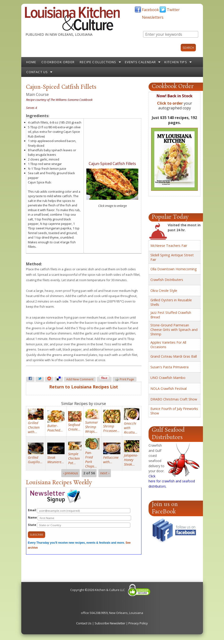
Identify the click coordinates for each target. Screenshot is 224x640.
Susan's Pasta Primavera (169, 367)
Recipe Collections (98, 62)
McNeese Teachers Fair (168, 245)
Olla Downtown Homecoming (173, 269)
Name (79, 518)
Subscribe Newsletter (110, 623)
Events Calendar (140, 62)
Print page (124, 379)
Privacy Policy (138, 623)
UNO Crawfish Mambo (167, 377)
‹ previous (70, 473)
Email (79, 510)
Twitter (173, 9)
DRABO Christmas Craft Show (173, 399)
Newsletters (152, 17)
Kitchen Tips (175, 62)
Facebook (150, 9)
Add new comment (79, 379)
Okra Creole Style (163, 290)
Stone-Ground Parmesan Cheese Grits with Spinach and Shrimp (174, 329)
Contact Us (37, 72)
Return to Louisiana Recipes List (83, 387)
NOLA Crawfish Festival (168, 388)
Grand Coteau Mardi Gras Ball (173, 356)
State (79, 525)
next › (104, 473)
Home (31, 62)
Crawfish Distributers (166, 279)
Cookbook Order (58, 62)
